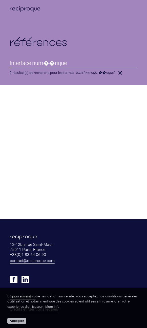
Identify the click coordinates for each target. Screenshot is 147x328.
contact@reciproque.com (32, 260)
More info (52, 307)
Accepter (17, 321)
